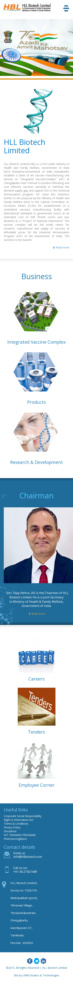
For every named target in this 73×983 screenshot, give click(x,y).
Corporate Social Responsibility (22, 816)
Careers (36, 679)
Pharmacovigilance (15, 839)
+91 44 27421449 (25, 872)
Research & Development (36, 462)
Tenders (36, 732)
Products (36, 402)
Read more (61, 247)
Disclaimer (10, 831)
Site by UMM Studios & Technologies (36, 975)
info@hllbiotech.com (27, 857)
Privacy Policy (12, 827)
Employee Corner (37, 785)
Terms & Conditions (16, 823)
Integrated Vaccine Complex (36, 342)
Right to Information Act (18, 820)
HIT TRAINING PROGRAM (19, 835)
